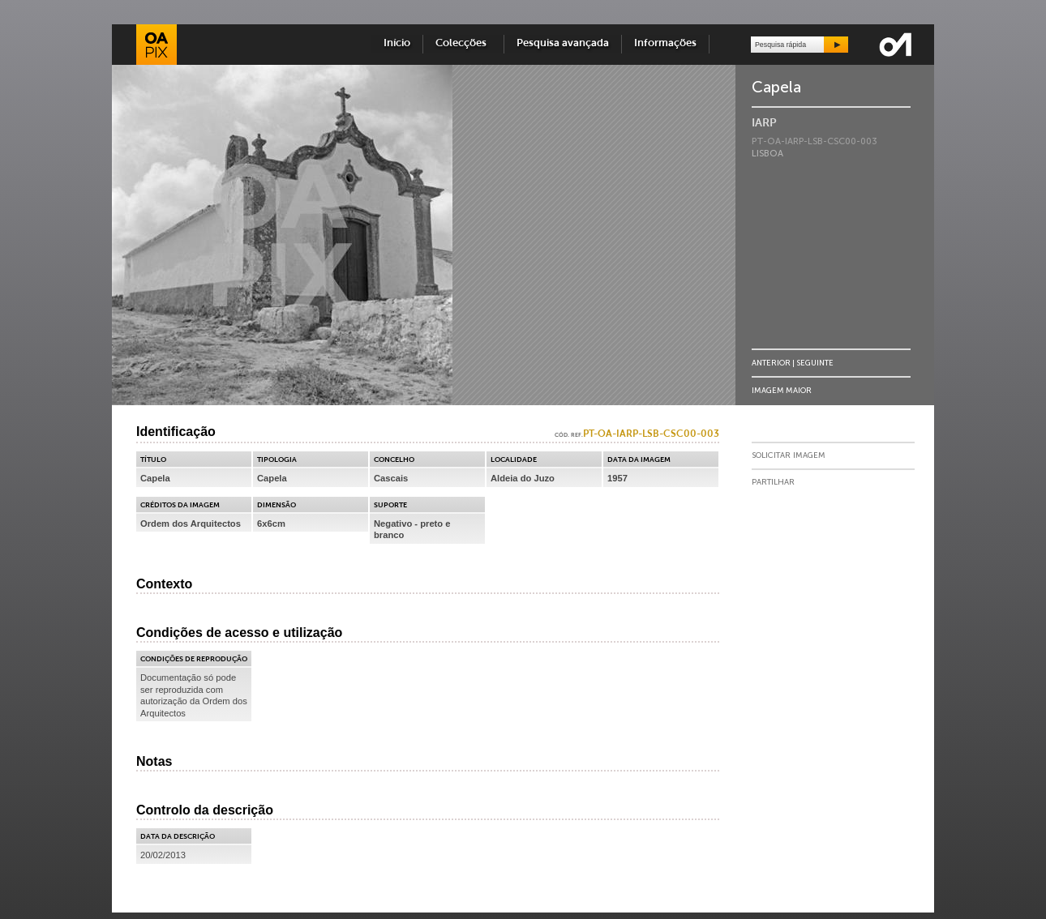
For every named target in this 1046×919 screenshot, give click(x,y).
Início (397, 43)
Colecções (463, 43)
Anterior (771, 362)
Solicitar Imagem (788, 455)
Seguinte (815, 362)
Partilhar (773, 482)
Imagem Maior (782, 390)
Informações (665, 43)
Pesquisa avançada (563, 43)
